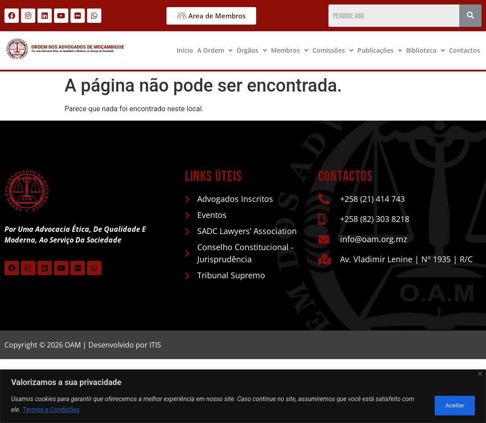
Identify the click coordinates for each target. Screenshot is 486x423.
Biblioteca (425, 50)
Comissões (332, 50)
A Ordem (215, 50)
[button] (215, 50)
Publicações (379, 50)
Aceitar (452, 404)
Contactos (464, 50)
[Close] (480, 374)
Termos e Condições (51, 410)
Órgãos (252, 50)
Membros (289, 50)
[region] (243, 396)
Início (185, 50)
